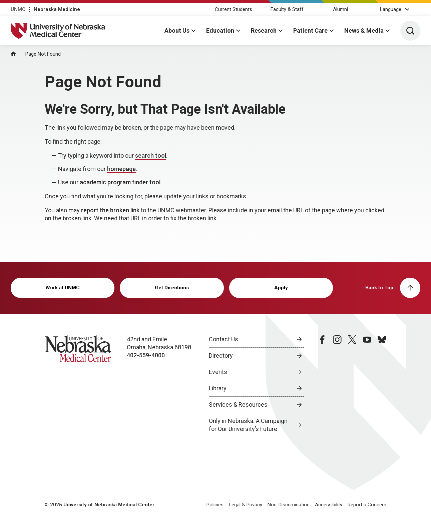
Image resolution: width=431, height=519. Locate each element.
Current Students (233, 9)
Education (220, 30)
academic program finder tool (120, 182)
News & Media (364, 30)
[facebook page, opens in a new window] (322, 386)
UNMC (18, 9)
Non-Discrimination (289, 505)
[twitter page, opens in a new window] (352, 386)
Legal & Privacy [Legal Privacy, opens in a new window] (245, 505)
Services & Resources (238, 404)
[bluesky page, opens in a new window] (382, 386)
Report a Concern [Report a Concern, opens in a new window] (367, 505)
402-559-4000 (146, 355)
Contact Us (223, 339)
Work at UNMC (62, 288)
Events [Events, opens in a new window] (218, 371)
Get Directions (172, 288)
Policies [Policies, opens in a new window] (215, 505)
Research (264, 30)
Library (218, 388)
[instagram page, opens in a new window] (337, 386)
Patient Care (310, 30)
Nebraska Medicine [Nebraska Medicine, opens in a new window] (57, 9)
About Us (176, 30)
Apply (281, 288)
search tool (150, 155)
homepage (121, 168)
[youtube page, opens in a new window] (367, 386)
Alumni (340, 9)
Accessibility (328, 505)
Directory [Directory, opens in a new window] (221, 355)
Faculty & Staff (287, 9)
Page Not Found (43, 54)
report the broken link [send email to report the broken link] (110, 210)
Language (390, 9)
